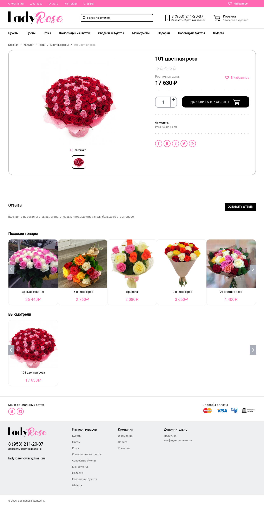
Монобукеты (141, 33)
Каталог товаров (84, 429)
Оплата (53, 3)
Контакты (71, 3)
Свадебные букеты (111, 33)
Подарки (164, 33)
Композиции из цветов (74, 33)
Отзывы (89, 3)
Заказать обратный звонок (188, 20)
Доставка (36, 3)
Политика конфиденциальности (178, 438)
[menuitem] (13, 33)
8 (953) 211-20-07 (187, 16)
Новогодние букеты (191, 33)
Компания (125, 429)
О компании (16, 3)
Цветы (31, 33)
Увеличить (78, 150)
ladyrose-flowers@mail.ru (26, 458)
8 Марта (218, 33)
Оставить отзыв (240, 207)
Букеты (13, 33)
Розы (47, 33)
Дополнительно (175, 429)
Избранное (238, 3)
